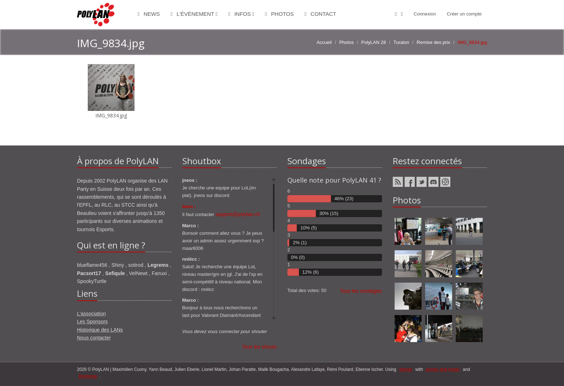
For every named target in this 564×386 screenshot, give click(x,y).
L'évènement (194, 14)
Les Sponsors (92, 321)
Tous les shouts (259, 347)
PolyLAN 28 (373, 42)
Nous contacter (94, 338)
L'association (91, 314)
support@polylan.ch (237, 214)
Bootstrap (88, 376)
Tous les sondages (361, 291)
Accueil (324, 42)
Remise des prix (433, 42)
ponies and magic (443, 369)
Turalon (401, 42)
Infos (241, 14)
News (149, 14)
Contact (320, 14)
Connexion (425, 14)
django (405, 369)
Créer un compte (464, 14)
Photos (279, 14)
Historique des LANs (100, 330)
